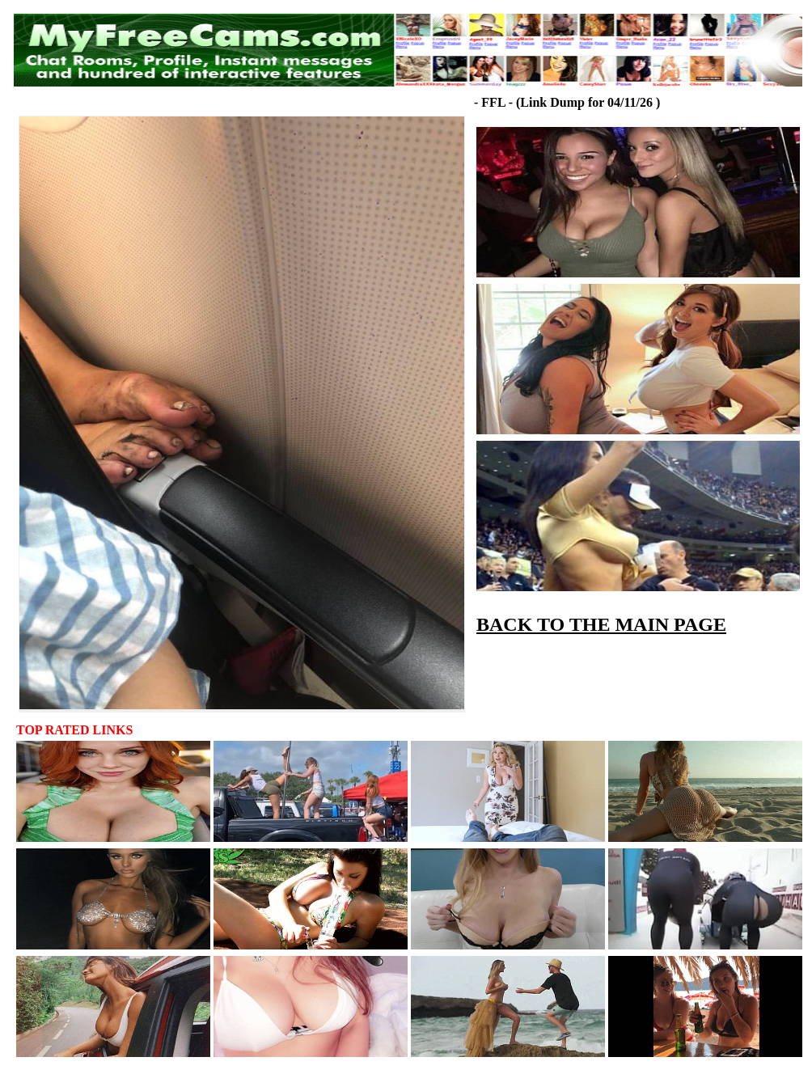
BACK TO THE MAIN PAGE (601, 624)
